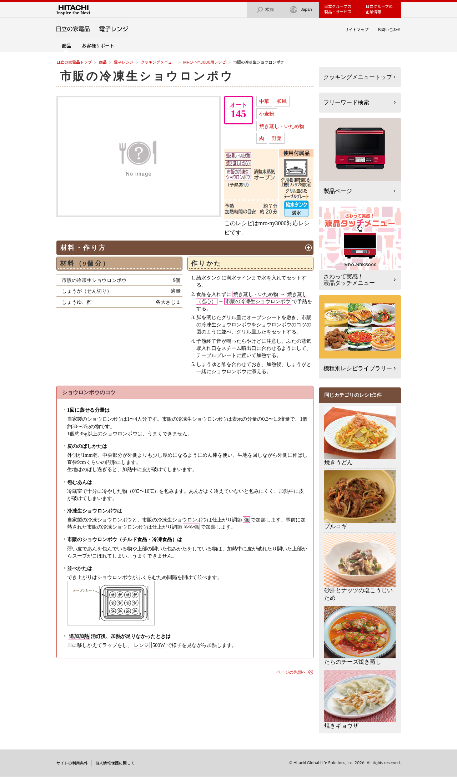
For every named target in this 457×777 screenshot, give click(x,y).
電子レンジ (124, 62)
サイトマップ (356, 29)
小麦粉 (266, 114)
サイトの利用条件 (72, 763)
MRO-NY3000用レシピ (204, 62)
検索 (265, 10)
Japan (301, 10)
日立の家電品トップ (74, 62)
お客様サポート (98, 46)
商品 (103, 62)
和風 (282, 101)
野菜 (277, 138)
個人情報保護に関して (115, 763)
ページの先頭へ (291, 672)
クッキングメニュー (158, 62)
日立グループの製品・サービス (338, 9)
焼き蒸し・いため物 (281, 126)
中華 (264, 101)
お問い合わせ (389, 29)
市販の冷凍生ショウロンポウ (147, 76)
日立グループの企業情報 (379, 9)
